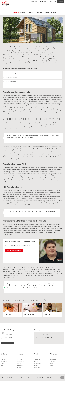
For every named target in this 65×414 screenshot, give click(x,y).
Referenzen (52, 361)
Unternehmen (53, 359)
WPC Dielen (19, 359)
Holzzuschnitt (31, 12)
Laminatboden (4, 361)
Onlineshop (61, 1)
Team (51, 363)
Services (47, 12)
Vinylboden (3, 359)
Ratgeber (22, 12)
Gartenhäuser (20, 365)
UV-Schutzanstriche (28, 176)
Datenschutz (19, 377)
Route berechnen (8, 343)
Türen (2, 365)
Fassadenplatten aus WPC (12, 77)
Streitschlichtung (39, 377)
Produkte (16, 12)
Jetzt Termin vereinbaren (14, 250)
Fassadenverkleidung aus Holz (13, 73)
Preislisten (36, 361)
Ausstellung (52, 357)
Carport (19, 367)
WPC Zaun (19, 363)
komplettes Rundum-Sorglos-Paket (20, 273)
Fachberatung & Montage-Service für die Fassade (17, 86)
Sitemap (49, 377)
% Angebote (40, 12)
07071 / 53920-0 (33, 1)
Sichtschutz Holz (20, 361)
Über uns (53, 12)
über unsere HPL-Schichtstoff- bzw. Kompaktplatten (42, 211)
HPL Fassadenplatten (11, 81)
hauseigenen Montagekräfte (11, 269)
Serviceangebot (37, 357)
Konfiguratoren (37, 367)
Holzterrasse (20, 357)
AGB (2, 377)
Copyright (9, 377)
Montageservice (37, 363)
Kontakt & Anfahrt (52, 1)
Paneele (2, 363)
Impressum (28, 377)
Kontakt (52, 365)
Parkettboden (4, 357)
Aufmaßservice (37, 365)
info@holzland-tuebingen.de (11, 339)
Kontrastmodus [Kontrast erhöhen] (43, 1)
